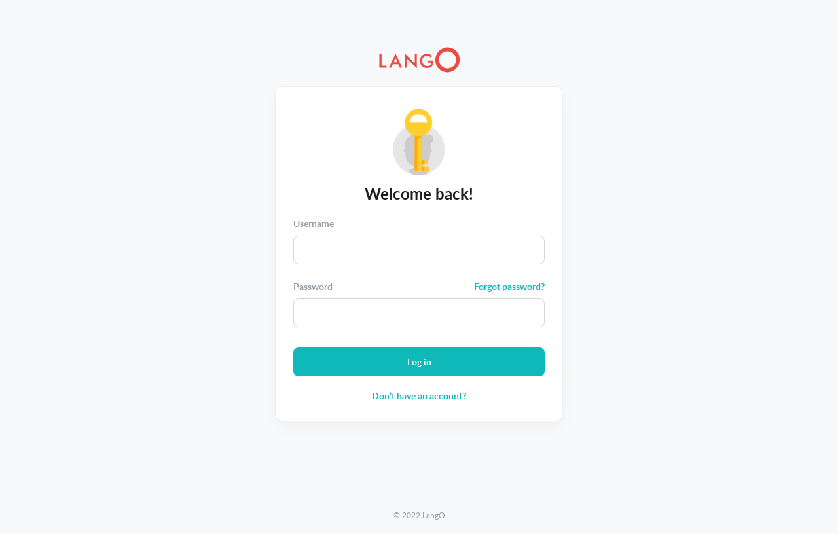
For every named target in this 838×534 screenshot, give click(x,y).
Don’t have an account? (419, 395)
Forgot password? (509, 286)
